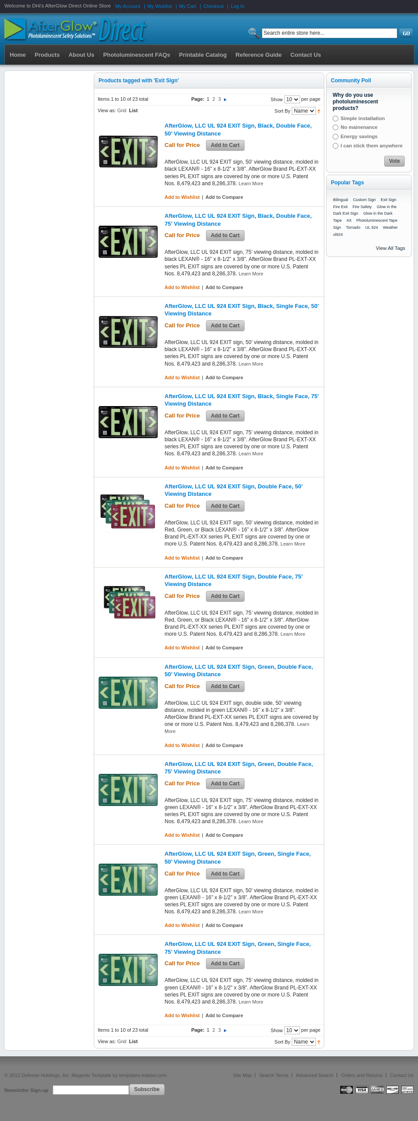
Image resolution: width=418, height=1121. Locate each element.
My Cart (187, 6)
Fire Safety (362, 207)
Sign (337, 227)
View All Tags (390, 248)
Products (47, 54)
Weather (390, 227)
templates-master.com (142, 1075)
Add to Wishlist (182, 197)
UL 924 (371, 227)
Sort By (282, 111)
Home (18, 54)
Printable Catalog (203, 54)
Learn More (250, 183)
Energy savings (359, 136)
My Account (127, 6)
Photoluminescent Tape (376, 220)
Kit (349, 220)
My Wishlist (159, 6)
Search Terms (273, 1075)
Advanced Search (315, 1075)
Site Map (242, 1075)
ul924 (338, 234)
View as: (107, 110)
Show (277, 99)
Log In (238, 6)
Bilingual (340, 200)
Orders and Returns (362, 1075)
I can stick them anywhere (372, 145)
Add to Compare (224, 197)
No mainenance (359, 127)
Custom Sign (364, 200)
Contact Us (402, 1075)
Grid (121, 110)
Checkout (213, 6)
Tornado (353, 227)
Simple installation (363, 118)
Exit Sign (388, 200)
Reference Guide (258, 54)
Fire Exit (340, 207)
